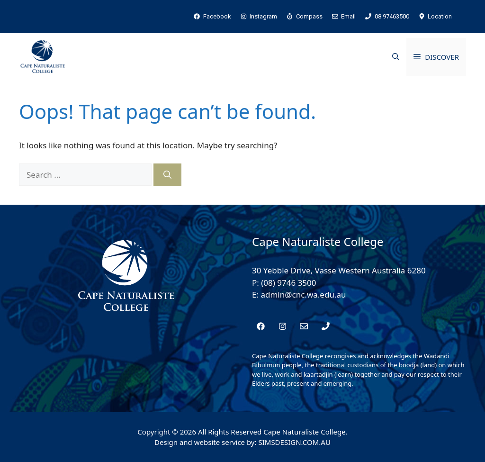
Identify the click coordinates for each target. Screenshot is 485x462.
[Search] (167, 174)
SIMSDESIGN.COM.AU (294, 442)
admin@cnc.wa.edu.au (303, 294)
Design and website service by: (206, 442)
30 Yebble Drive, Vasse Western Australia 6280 (339, 270)
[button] (395, 57)
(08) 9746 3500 (288, 282)
